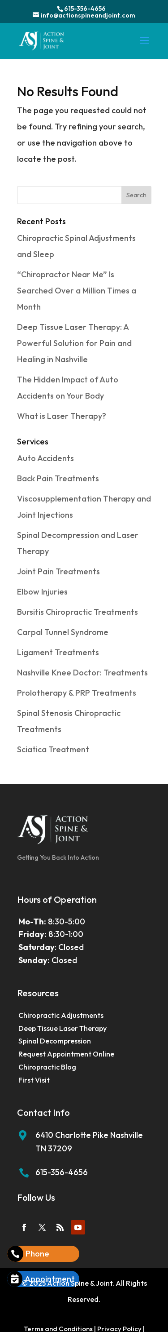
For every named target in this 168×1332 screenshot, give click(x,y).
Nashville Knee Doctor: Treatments (82, 672)
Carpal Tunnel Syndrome (62, 632)
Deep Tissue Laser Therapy (62, 1028)
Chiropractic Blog (47, 1066)
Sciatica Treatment (53, 749)
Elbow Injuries (42, 591)
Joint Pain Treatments (58, 571)
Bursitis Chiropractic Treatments (77, 612)
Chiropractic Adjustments (60, 1015)
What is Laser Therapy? (61, 416)
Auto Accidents (45, 458)
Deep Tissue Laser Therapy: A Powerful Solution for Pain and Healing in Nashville (74, 343)
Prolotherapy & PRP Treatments (76, 693)
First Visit (34, 1079)
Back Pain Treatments (58, 478)
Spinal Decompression (54, 1040)
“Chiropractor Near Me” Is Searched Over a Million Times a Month (76, 290)
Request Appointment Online (66, 1053)
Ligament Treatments (58, 652)
